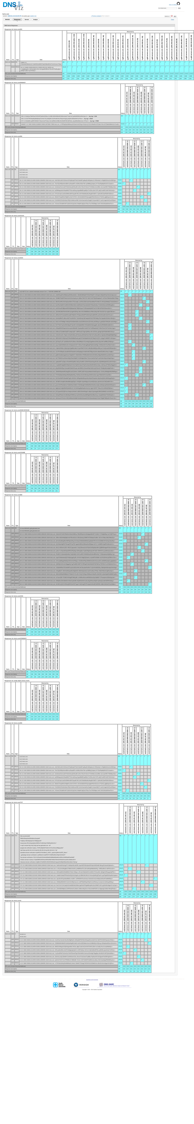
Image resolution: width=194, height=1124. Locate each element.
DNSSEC (7, 19)
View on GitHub (174, 4)
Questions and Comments (92, 979)
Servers (27, 19)
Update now (33, 16)
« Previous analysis (96, 16)
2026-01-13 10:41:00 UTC (15, 16)
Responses (17, 19)
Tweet (172, 19)
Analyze (35, 19)
